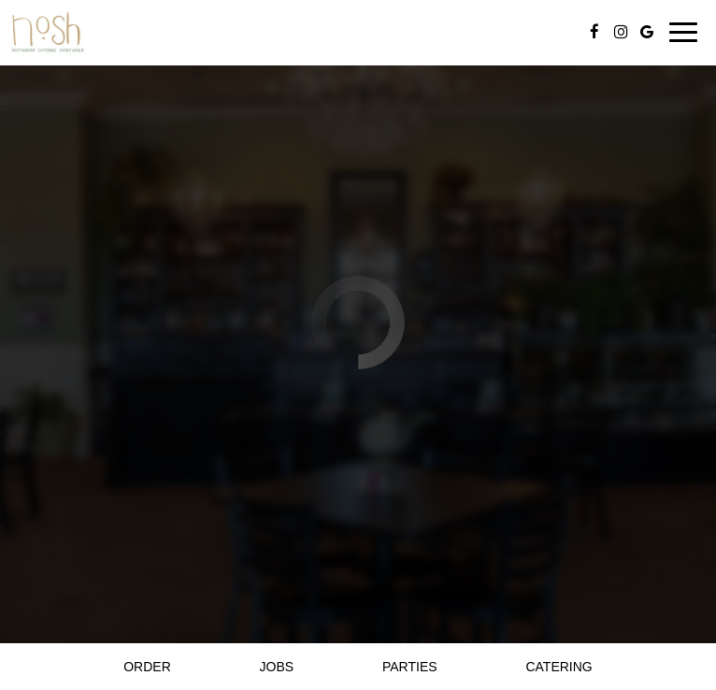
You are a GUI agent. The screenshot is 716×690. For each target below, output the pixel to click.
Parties (409, 666)
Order (147, 666)
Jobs (277, 666)
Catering (558, 666)
